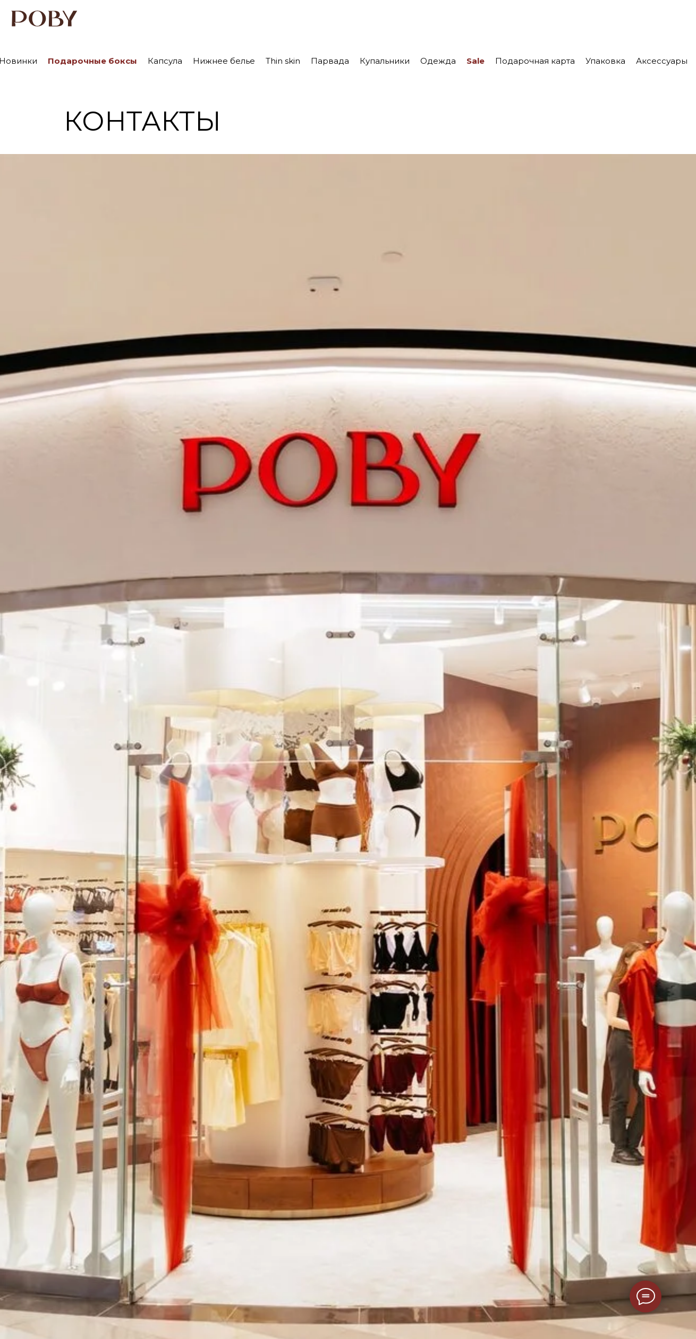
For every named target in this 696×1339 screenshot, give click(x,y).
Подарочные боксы (92, 61)
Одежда (438, 61)
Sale (475, 61)
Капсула (165, 61)
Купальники (385, 61)
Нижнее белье (224, 61)
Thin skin (283, 61)
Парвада (330, 61)
